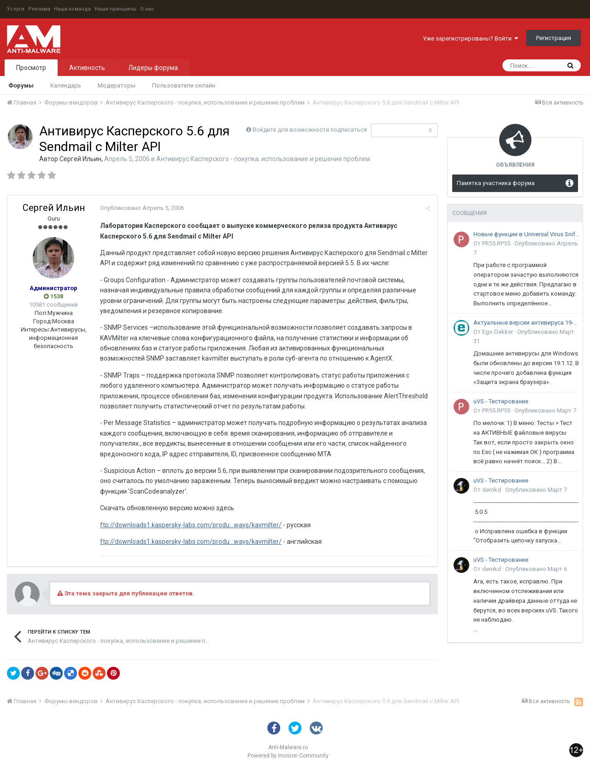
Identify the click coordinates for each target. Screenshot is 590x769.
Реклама (39, 9)
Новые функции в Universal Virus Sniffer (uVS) (526, 234)
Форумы (21, 85)
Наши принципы (115, 9)
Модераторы (117, 85)
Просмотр (31, 67)
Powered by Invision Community (288, 755)
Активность (87, 67)
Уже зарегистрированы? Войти (470, 38)
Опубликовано (141, 207)
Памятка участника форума (496, 183)
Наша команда (72, 9)
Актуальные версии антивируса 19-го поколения (526, 322)
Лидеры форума (153, 67)
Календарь (65, 85)
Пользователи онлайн (183, 85)
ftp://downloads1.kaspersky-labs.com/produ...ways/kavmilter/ (190, 525)
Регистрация (553, 38)
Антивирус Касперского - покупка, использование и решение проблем (263, 159)
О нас (147, 9)
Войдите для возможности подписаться (310, 129)
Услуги (15, 9)
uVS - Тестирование (500, 401)
